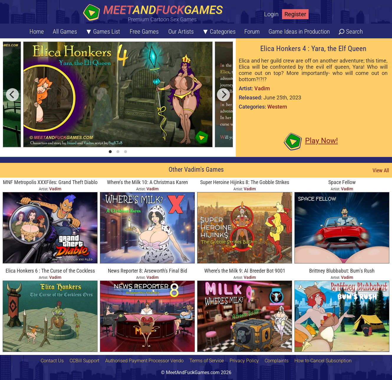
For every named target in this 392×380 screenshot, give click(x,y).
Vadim (262, 88)
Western (277, 107)
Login (271, 14)
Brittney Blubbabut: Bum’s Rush (342, 271)
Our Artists (181, 31)
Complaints (277, 360)
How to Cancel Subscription (323, 360)
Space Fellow (342, 182)
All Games (65, 31)
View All (381, 170)
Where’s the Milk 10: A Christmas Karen (147, 182)
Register (295, 14)
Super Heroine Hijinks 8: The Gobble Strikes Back (244, 182)
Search (354, 31)
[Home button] (154, 13)
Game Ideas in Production (299, 31)
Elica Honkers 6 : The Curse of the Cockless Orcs (50, 271)
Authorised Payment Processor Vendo (144, 360)
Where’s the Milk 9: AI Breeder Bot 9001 (244, 271)
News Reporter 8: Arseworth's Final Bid (147, 271)
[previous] (12, 94)
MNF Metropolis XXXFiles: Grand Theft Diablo (50, 182)
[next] (223, 94)
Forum (252, 31)
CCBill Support (84, 360)
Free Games (144, 31)
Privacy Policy (244, 360)
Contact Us (52, 360)
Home (36, 31)
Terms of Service (207, 360)
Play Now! (321, 140)
